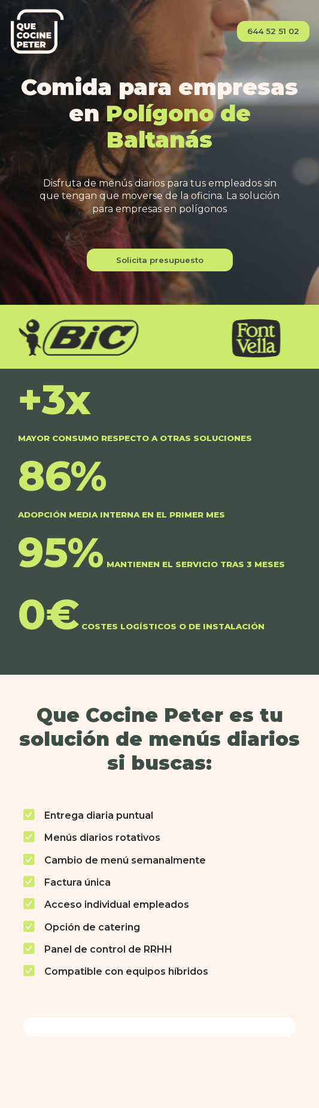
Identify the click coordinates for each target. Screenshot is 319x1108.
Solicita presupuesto (159, 260)
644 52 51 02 (273, 31)
